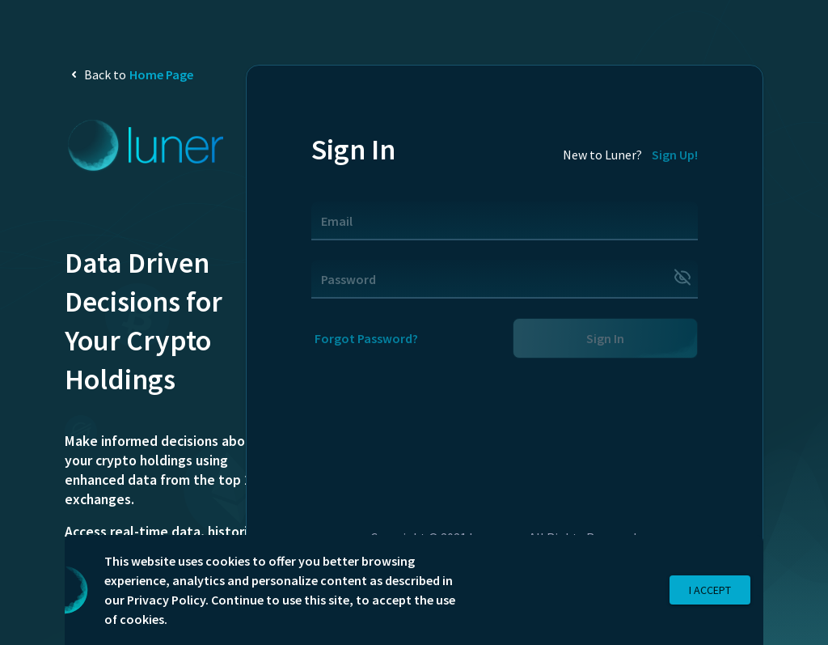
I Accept (710, 590)
